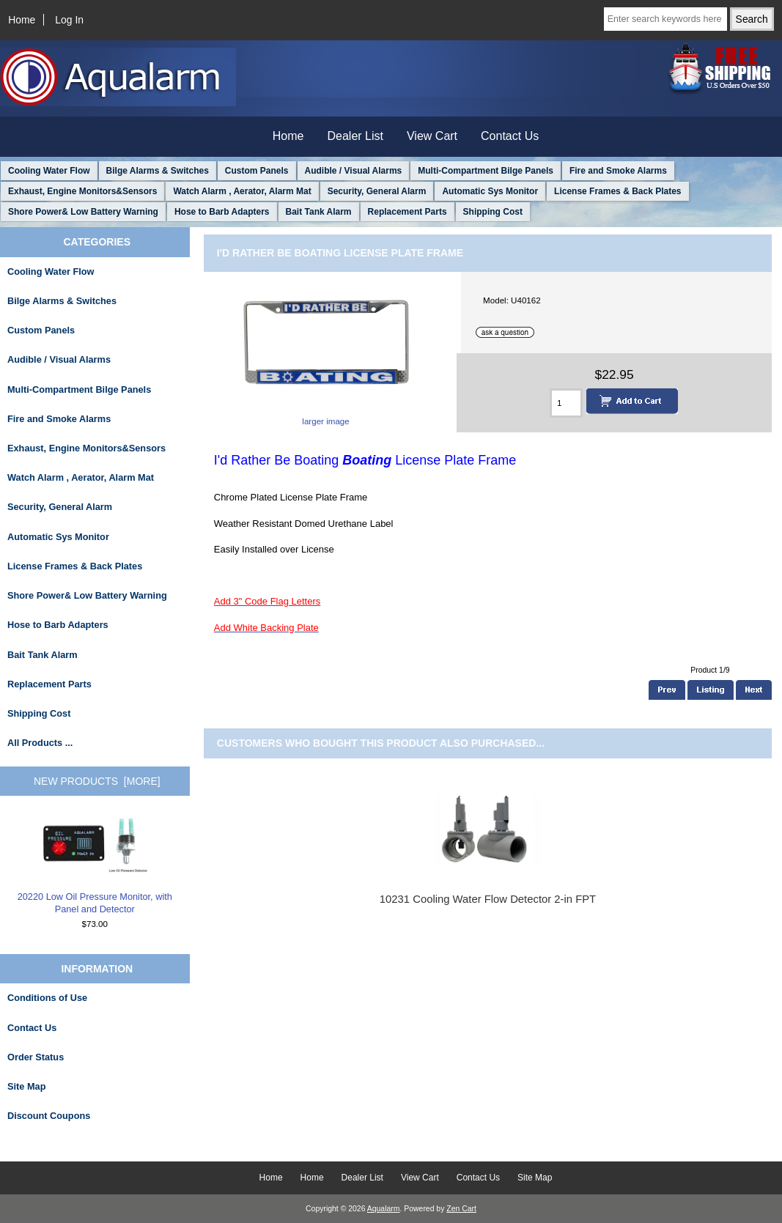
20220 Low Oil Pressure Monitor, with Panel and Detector (95, 865)
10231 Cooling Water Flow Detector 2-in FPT (488, 899)
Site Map (26, 1086)
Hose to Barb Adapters (222, 212)
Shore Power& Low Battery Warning (83, 212)
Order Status (35, 1057)
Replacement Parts (407, 212)
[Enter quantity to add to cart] (566, 403)
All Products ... (40, 742)
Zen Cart (461, 1209)
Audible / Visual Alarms (353, 171)
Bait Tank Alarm (319, 212)
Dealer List (355, 136)
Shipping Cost (493, 212)
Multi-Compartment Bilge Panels (485, 171)
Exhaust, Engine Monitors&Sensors (82, 191)
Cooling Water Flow (49, 171)
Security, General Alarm (377, 191)
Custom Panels (257, 171)
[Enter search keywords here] (665, 19)
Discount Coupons (48, 1115)
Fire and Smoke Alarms (618, 171)
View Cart (432, 136)
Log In (69, 20)
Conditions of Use (47, 997)
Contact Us (510, 136)
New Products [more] (97, 781)
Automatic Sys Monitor (490, 191)
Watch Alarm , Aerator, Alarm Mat (242, 191)
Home (21, 20)
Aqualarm (383, 1209)
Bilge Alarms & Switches (157, 171)
